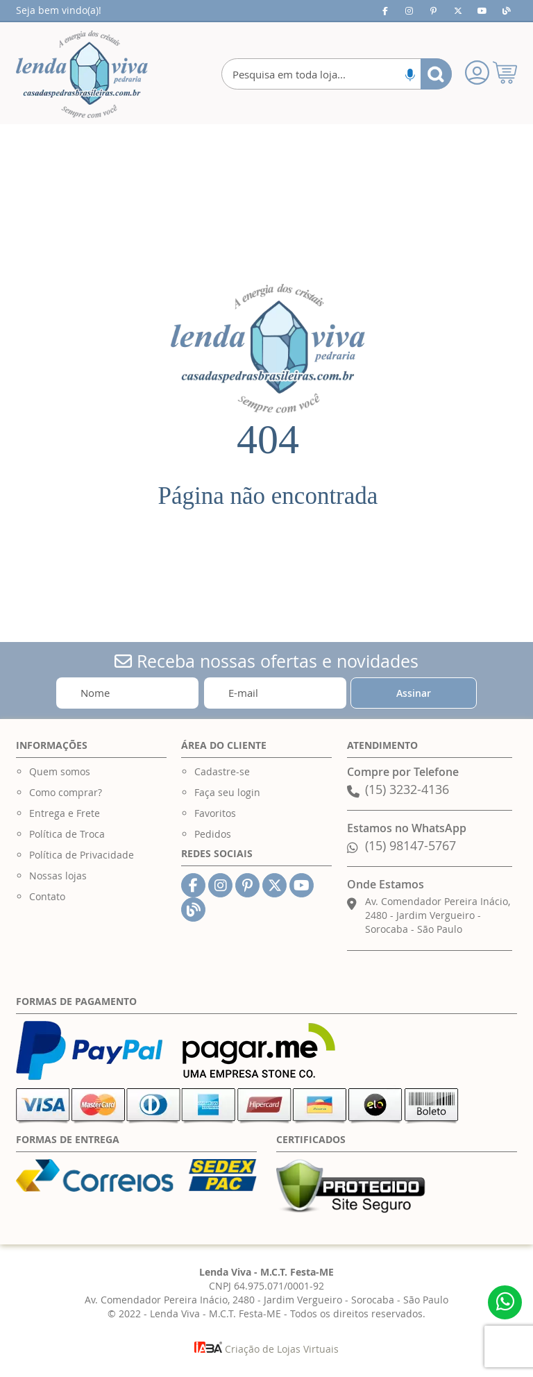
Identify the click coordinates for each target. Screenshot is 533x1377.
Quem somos (59, 771)
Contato (47, 896)
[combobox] (336, 74)
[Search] (436, 74)
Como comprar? (65, 792)
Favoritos (215, 813)
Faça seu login (227, 792)
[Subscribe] (413, 693)
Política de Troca (67, 833)
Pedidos (212, 833)
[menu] (266, 152)
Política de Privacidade (81, 854)
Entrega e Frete (64, 813)
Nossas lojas (58, 875)
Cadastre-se (222, 771)
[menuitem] (90, 138)
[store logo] (82, 74)
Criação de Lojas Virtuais (266, 1348)
